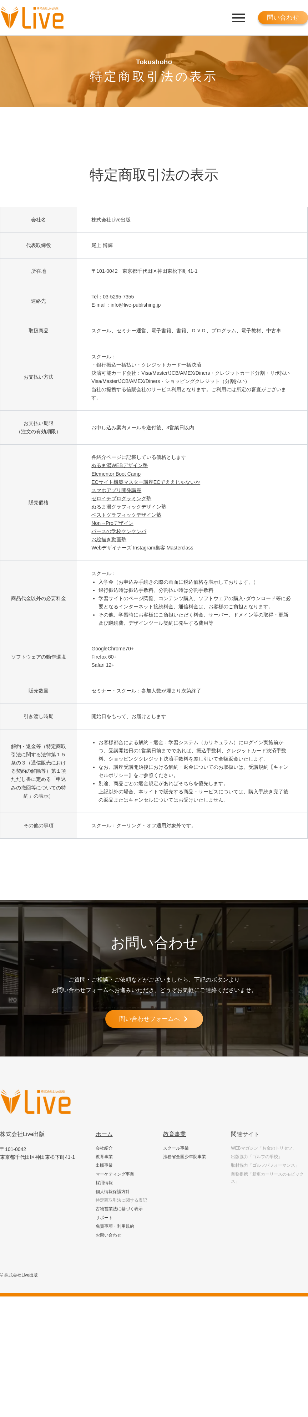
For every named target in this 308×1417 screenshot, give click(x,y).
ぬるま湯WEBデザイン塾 (119, 465)
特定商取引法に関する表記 (121, 1200)
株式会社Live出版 (21, 1275)
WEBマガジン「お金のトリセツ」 (263, 1148)
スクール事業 (176, 1148)
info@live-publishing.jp (136, 305)
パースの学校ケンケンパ (118, 531)
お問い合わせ (108, 1235)
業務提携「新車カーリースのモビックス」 (267, 1178)
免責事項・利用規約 (115, 1226)
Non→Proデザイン (112, 523)
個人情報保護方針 (113, 1192)
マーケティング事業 (115, 1174)
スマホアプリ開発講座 (116, 490)
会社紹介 (104, 1148)
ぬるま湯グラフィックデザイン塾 (128, 507)
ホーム (104, 1134)
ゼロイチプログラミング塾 (121, 498)
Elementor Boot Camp (116, 474)
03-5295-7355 (118, 297)
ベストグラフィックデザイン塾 (126, 515)
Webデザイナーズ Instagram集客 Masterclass (142, 548)
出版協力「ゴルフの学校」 (256, 1157)
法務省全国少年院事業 (184, 1157)
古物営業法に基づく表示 (119, 1209)
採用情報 (104, 1183)
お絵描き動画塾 (108, 539)
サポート (104, 1218)
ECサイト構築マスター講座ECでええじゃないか (145, 482)
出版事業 (104, 1165)
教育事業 (104, 1157)
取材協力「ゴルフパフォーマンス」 (265, 1165)
